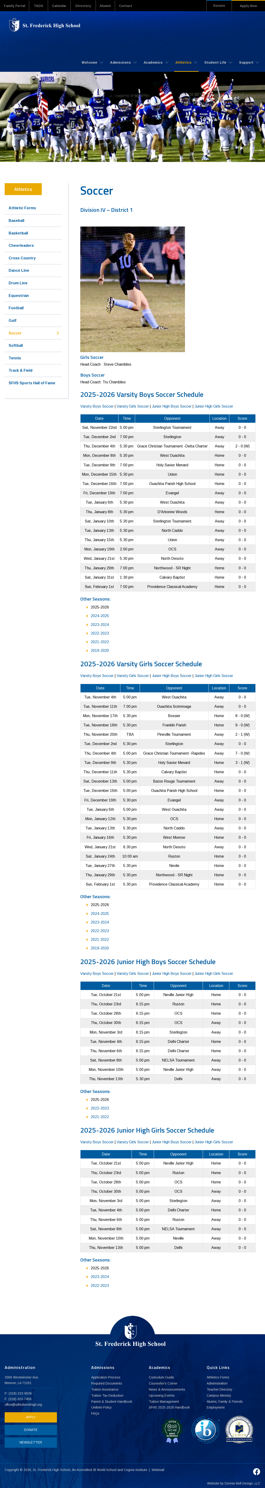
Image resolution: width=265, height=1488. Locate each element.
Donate (218, 6)
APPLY (29, 1417)
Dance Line (19, 270)
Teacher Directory (220, 1389)
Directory (87, 6)
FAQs (95, 1414)
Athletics (186, 62)
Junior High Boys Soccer (172, 406)
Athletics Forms (218, 1377)
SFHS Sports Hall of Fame (32, 383)
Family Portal (15, 6)
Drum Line (18, 283)
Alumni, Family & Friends (225, 1401)
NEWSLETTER (29, 1442)
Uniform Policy (101, 1407)
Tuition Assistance (105, 1389)
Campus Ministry (219, 1395)
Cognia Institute (135, 1468)
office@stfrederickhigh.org (24, 1404)
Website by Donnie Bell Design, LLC (233, 1481)
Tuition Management (164, 1401)
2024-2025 (100, 616)
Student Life (218, 62)
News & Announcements (167, 1389)
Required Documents (106, 1383)
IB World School (105, 1468)
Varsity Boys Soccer (97, 406)
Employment (216, 1407)
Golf (12, 320)
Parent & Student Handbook (112, 1401)
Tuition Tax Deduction (107, 1395)
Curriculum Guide (161, 1377)
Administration (217, 1383)
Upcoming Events (162, 1395)
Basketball (18, 233)
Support (249, 62)
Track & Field (20, 370)
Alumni (109, 6)
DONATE (29, 1429)
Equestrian (19, 295)
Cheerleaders (21, 245)
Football (16, 308)
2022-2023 (100, 633)
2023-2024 (100, 624)
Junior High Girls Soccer (214, 406)
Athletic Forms (22, 208)
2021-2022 (100, 642)
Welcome (92, 62)
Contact (131, 6)
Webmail (158, 1468)
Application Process (106, 1377)
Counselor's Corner (163, 1383)
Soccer (15, 333)
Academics (156, 62)
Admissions (123, 62)
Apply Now (248, 6)
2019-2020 (100, 650)
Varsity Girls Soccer (133, 406)
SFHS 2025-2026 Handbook (169, 1407)
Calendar (62, 6)
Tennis (15, 358)
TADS (40, 6)
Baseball (16, 220)
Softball (16, 345)
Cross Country (22, 258)
